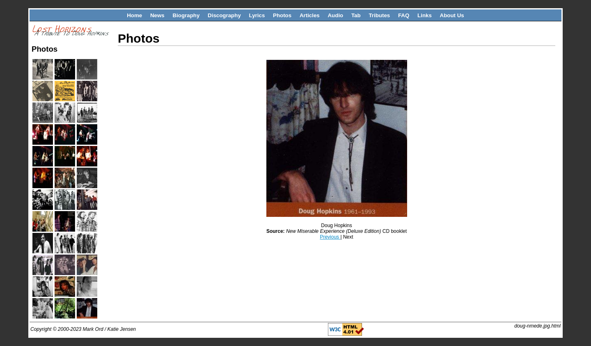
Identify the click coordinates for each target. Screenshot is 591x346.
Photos (282, 15)
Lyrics (257, 15)
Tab (356, 15)
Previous (330, 237)
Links (424, 15)
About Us (452, 15)
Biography (185, 15)
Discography (224, 15)
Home (134, 15)
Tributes (379, 15)
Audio (335, 15)
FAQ (403, 15)
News (157, 15)
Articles (310, 15)
